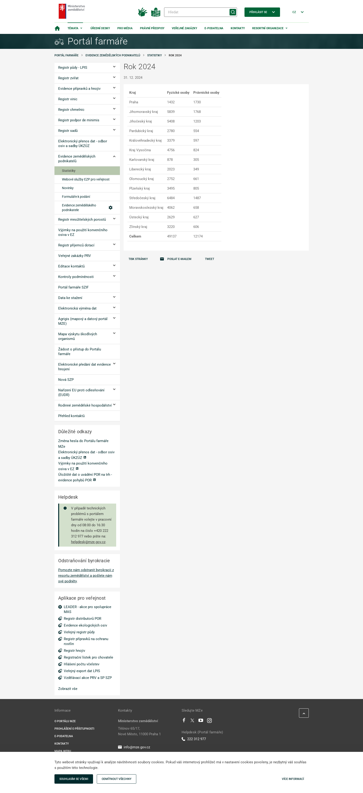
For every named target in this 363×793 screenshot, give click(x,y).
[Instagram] (209, 721)
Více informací (293, 779)
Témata (73, 28)
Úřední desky (100, 28)
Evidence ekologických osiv (85, 625)
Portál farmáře (66, 55)
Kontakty (238, 28)
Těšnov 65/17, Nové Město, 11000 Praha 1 (139, 731)
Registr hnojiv (74, 651)
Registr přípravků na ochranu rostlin (86, 641)
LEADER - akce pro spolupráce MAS (87, 609)
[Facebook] (184, 721)
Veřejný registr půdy (79, 632)
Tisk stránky (138, 259)
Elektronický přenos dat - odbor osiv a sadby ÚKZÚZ (86, 455)
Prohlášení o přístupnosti (74, 728)
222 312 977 (194, 739)
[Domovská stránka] (57, 28)
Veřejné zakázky (184, 28)
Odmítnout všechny (116, 779)
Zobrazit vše (67, 689)
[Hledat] (200, 12)
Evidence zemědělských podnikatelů (113, 55)
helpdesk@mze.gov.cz (88, 542)
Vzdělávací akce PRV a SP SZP (88, 678)
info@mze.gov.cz (134, 747)
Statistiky (154, 55)
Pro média (125, 28)
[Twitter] (192, 721)
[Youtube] (200, 721)
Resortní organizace (268, 28)
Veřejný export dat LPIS (82, 671)
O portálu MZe (65, 721)
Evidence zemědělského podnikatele (87, 207)
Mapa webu (62, 751)
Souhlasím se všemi (73, 779)
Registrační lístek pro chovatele (88, 657)
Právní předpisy (152, 28)
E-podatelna (214, 28)
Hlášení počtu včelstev (81, 664)
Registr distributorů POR (82, 618)
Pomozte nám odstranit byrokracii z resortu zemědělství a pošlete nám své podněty (86, 575)
